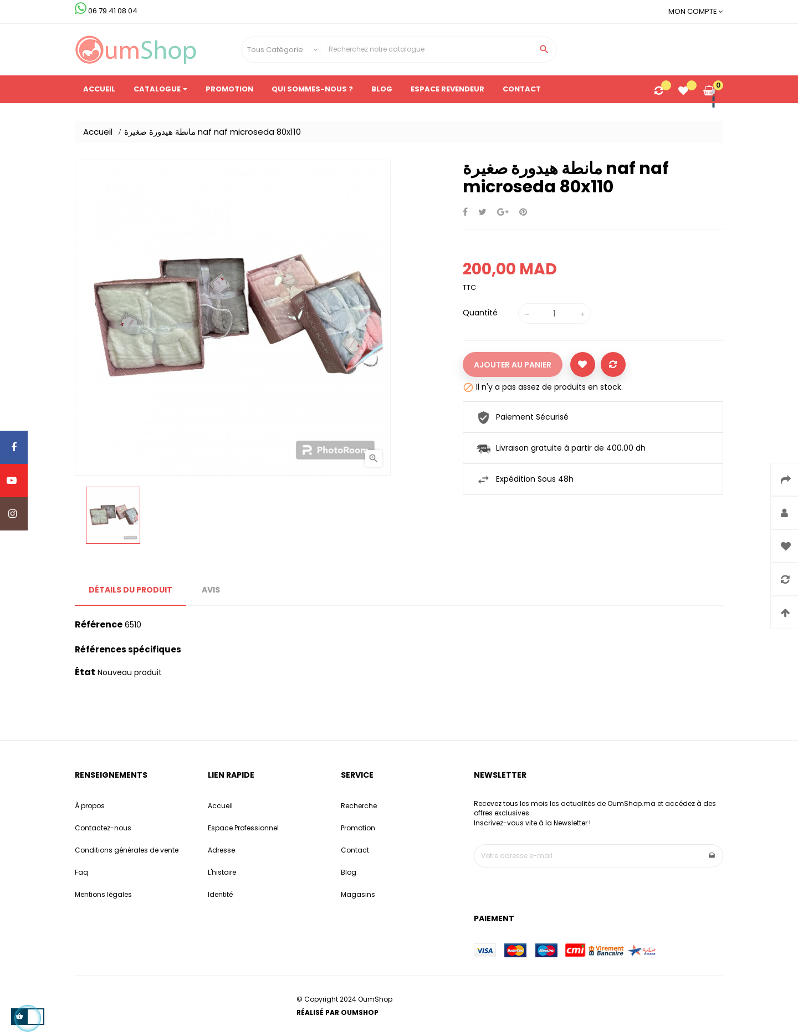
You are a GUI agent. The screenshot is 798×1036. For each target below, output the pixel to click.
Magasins (358, 894)
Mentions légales (103, 894)
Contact (355, 850)
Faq (81, 872)
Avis (211, 589)
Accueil (220, 805)
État (85, 672)
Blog (348, 872)
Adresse (221, 850)
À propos (90, 805)
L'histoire (222, 872)
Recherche (359, 805)
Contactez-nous (103, 828)
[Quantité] (554, 313)
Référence (98, 625)
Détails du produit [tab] (130, 589)
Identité (220, 894)
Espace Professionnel (243, 828)
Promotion (358, 828)
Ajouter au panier (512, 364)
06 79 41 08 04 (106, 11)
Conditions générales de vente (126, 850)
